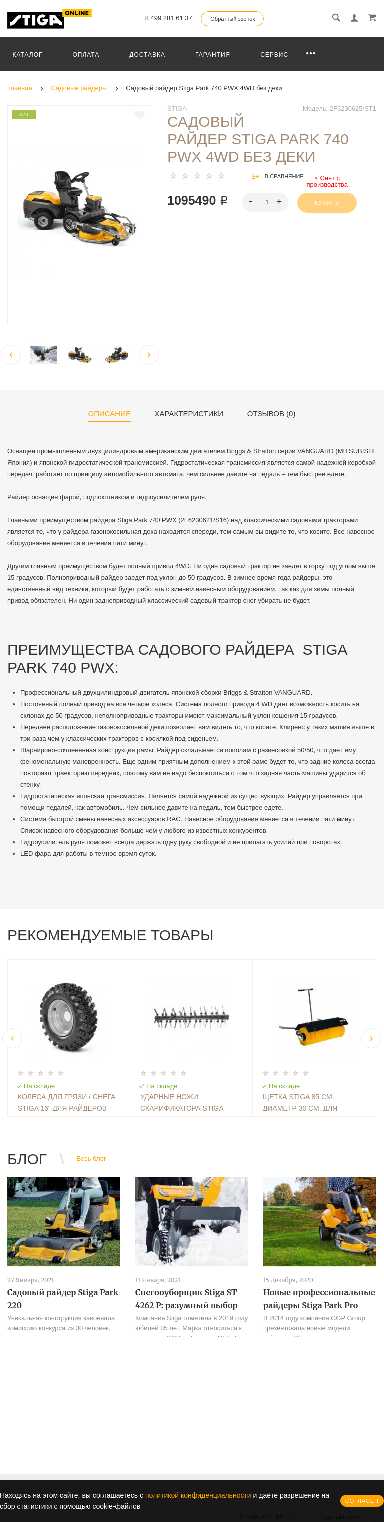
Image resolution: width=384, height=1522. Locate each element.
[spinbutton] (265, 202)
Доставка (148, 55)
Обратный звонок (232, 19)
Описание (109, 414)
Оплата (86, 55)
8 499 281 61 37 (169, 18)
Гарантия (213, 55)
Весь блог (91, 1158)
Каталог (28, 55)
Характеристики (189, 414)
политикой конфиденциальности (199, 1496)
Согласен (362, 1501)
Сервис (274, 55)
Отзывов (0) (272, 414)
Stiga (177, 108)
